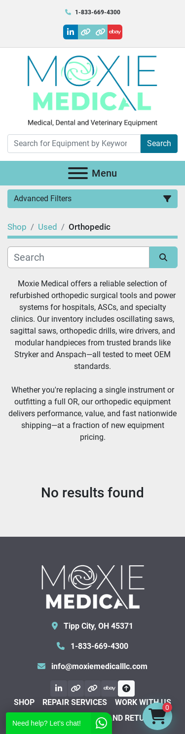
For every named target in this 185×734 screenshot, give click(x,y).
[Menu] (78, 173)
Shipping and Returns (114, 718)
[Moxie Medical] (92, 585)
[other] (85, 32)
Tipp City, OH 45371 (97, 626)
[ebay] (115, 32)
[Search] (74, 143)
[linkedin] (70, 32)
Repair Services (74, 702)
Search (159, 143)
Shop (24, 702)
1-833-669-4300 (97, 12)
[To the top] (126, 688)
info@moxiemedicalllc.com (98, 666)
